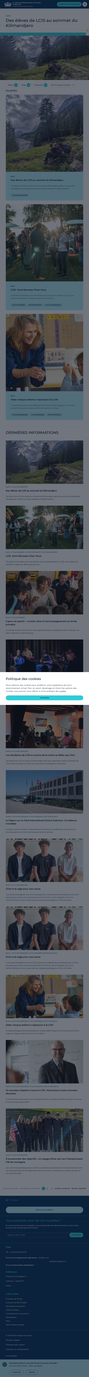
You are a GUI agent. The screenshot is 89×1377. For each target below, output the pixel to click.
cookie (62, 691)
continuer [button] (44, 698)
